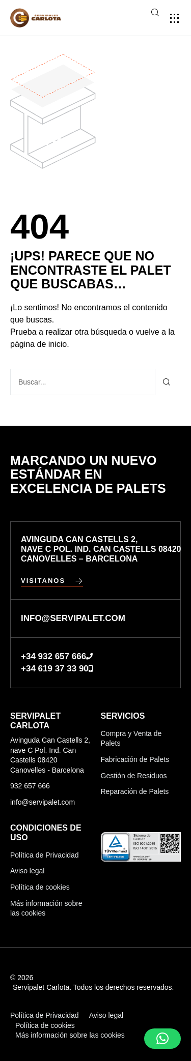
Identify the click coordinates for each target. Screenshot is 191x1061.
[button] (174, 18)
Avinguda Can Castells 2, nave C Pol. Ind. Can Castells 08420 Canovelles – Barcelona (101, 549)
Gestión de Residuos (134, 776)
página (39, 344)
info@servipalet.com (42, 802)
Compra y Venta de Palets (131, 738)
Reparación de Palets (135, 791)
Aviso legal (27, 871)
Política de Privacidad (44, 855)
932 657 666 (30, 786)
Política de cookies (40, 887)
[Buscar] (166, 382)
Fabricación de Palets (135, 759)
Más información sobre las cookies (46, 908)
